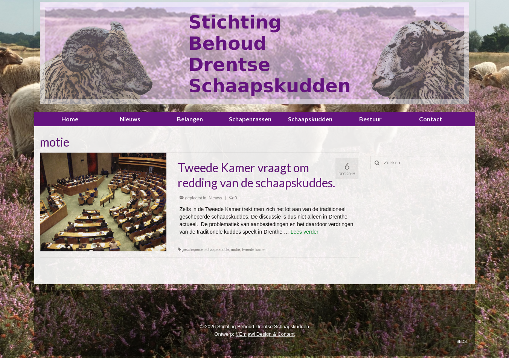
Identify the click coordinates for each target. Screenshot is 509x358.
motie (235, 250)
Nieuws (215, 198)
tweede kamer (254, 250)
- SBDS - (461, 342)
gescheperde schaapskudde (205, 250)
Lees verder (305, 232)
